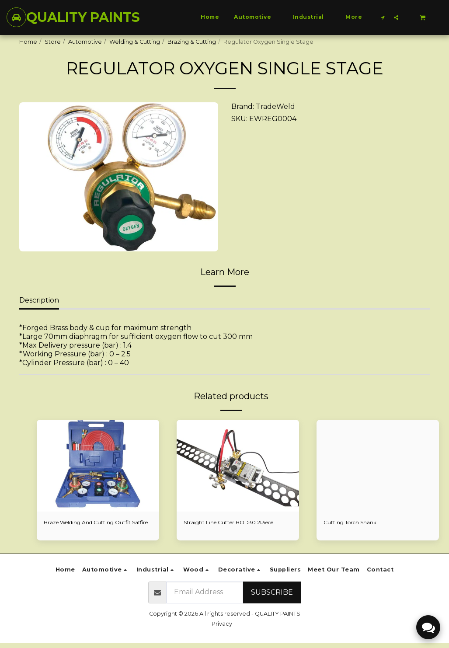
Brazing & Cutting (191, 41)
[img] (98, 466)
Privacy (222, 628)
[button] (383, 17)
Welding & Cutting (134, 41)
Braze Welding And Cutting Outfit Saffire (90, 526)
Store (53, 41)
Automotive (85, 41)
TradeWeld (275, 106)
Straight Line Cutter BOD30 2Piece (233, 522)
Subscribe (272, 596)
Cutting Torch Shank (352, 522)
